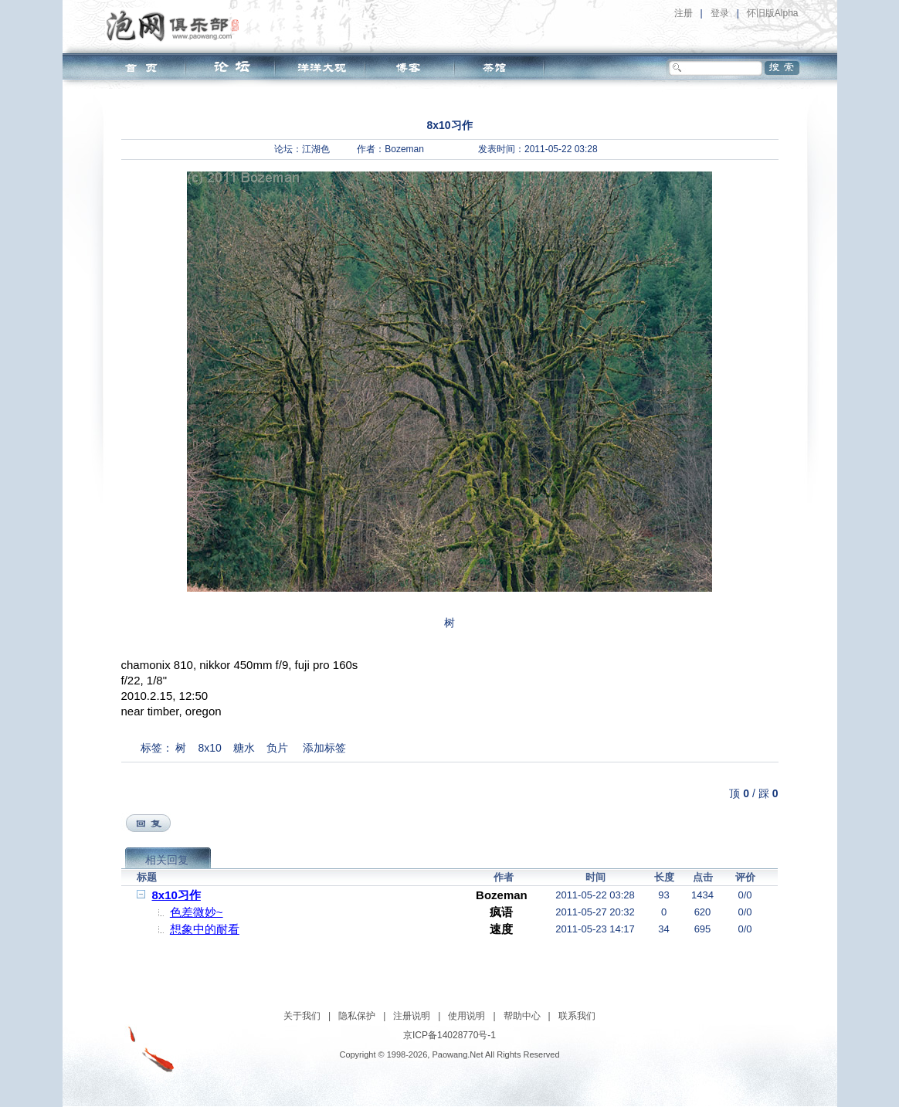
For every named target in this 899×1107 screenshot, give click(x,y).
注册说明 (411, 1015)
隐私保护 (356, 1015)
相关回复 (166, 860)
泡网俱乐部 (176, 25)
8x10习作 (176, 895)
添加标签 (324, 748)
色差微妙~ (196, 912)
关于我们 (302, 1015)
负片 (277, 748)
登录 (720, 13)
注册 (683, 13)
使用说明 (466, 1015)
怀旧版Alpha (773, 13)
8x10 (209, 748)
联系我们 (576, 1015)
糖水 (244, 748)
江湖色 (316, 149)
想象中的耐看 (204, 929)
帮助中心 (522, 1015)
